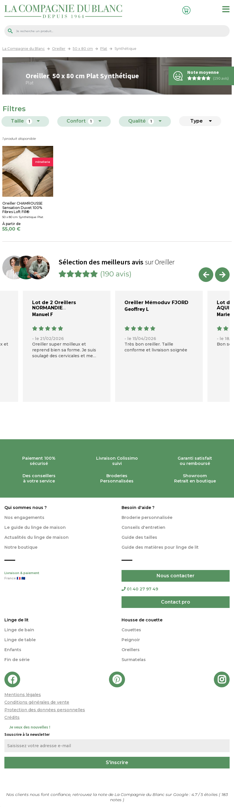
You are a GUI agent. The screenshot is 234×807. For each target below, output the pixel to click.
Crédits (12, 717)
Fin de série (17, 659)
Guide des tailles (139, 537)
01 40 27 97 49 (140, 589)
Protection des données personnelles (44, 709)
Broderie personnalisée (147, 517)
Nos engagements (24, 517)
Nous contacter (176, 575)
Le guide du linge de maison (35, 527)
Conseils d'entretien (143, 527)
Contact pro (175, 602)
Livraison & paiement (58, 576)
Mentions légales (22, 694)
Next (222, 274)
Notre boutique (20, 547)
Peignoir (131, 639)
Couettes (131, 629)
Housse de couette (142, 620)
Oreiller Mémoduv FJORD (156, 302)
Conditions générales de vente (36, 702)
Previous (206, 274)
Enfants (12, 649)
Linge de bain (19, 629)
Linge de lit (16, 620)
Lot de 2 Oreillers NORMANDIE (54, 305)
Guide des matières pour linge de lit (160, 547)
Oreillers (131, 649)
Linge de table (20, 639)
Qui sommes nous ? (25, 507)
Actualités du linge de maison (36, 537)
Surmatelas (134, 659)
